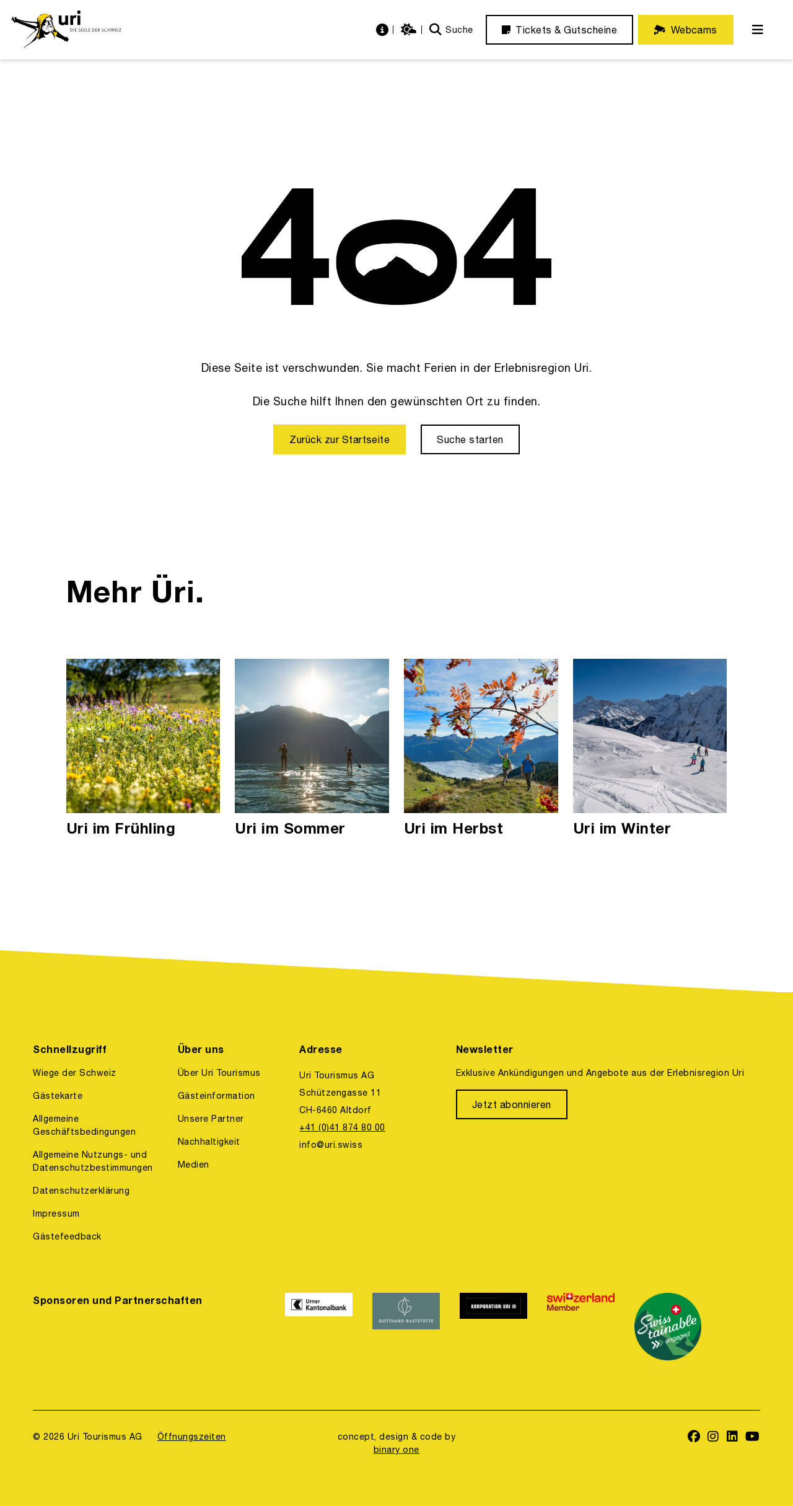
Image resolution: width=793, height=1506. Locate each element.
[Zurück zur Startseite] (339, 439)
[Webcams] (686, 30)
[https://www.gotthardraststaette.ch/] (406, 1326)
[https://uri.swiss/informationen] (384, 30)
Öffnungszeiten (191, 1437)
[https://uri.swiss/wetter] (410, 30)
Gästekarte (57, 1096)
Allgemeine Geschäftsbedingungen (84, 1125)
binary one (396, 1450)
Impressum (56, 1213)
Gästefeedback (67, 1236)
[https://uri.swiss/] (66, 30)
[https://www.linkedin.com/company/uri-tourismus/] (732, 1437)
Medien (193, 1164)
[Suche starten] (470, 439)
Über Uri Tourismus (219, 1073)
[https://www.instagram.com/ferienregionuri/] (713, 1437)
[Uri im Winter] (650, 749)
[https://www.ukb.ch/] (319, 1326)
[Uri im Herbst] (481, 749)
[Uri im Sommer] (312, 749)
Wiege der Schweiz (74, 1073)
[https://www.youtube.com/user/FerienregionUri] (752, 1437)
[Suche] (451, 30)
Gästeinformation (216, 1096)
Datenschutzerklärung (81, 1191)
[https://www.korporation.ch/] (493, 1326)
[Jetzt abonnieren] (511, 1104)
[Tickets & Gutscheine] (559, 30)
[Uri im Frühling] (143, 749)
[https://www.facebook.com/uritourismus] (694, 1437)
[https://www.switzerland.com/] (581, 1326)
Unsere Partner (211, 1119)
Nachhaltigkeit (209, 1142)
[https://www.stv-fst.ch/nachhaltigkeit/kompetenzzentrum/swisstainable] (668, 1326)
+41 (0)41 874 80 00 (342, 1127)
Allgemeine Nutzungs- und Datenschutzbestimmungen (92, 1161)
